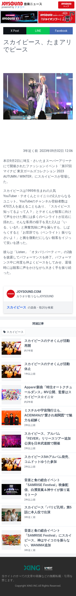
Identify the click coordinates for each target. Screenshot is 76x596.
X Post (15, 30)
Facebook (61, 30)
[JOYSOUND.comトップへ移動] (66, 5)
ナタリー (20, 7)
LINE (38, 30)
